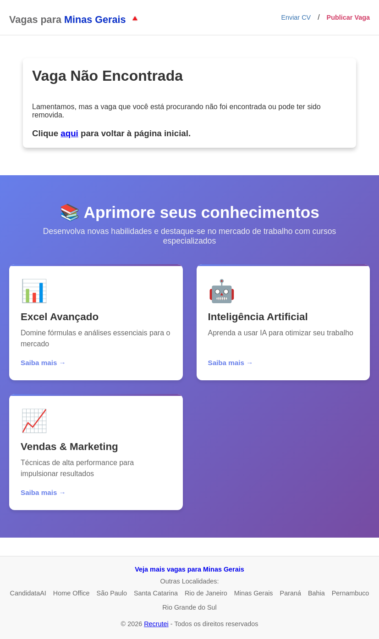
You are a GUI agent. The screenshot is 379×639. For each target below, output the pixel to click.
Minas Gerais (253, 593)
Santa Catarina (156, 593)
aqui (69, 133)
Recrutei (156, 624)
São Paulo (112, 593)
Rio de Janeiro (206, 593)
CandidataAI (28, 593)
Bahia (316, 593)
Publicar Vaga (348, 17)
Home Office (71, 593)
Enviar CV (296, 17)
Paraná (290, 593)
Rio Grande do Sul (189, 607)
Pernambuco (350, 593)
